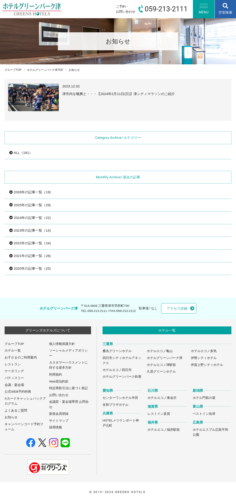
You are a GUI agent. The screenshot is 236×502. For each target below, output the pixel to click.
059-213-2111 (97, 311)
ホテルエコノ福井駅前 (164, 429)
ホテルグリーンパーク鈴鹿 (122, 376)
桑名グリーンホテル (117, 351)
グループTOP (13, 70)
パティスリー (14, 378)
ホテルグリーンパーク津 (164, 358)
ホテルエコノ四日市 (117, 370)
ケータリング (14, 371)
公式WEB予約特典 (18, 391)
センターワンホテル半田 (120, 398)
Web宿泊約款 (58, 381)
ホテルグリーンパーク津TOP (45, 70)
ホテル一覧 (13, 350)
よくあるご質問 (16, 410)
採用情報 (55, 427)
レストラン (13, 364)
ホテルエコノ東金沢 (162, 398)
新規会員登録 (58, 413)
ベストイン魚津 (204, 413)
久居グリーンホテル (161, 371)
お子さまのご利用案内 (21, 357)
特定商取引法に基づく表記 (68, 388)
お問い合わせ (58, 395)
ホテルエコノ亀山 (160, 351)
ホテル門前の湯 (204, 398)
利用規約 (55, 374)
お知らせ (11, 417)
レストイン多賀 (159, 413)
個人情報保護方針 (62, 344)
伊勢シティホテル (204, 358)
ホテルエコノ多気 (204, 351)
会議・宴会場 (14, 385)
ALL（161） (20, 153)
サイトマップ (58, 420)
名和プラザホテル (115, 404)
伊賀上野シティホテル (207, 365)
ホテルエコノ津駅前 (161, 365)
